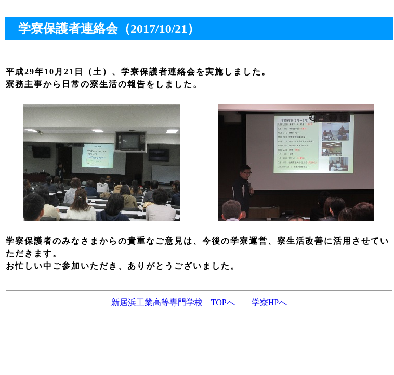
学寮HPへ (269, 302)
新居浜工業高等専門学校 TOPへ (173, 302)
